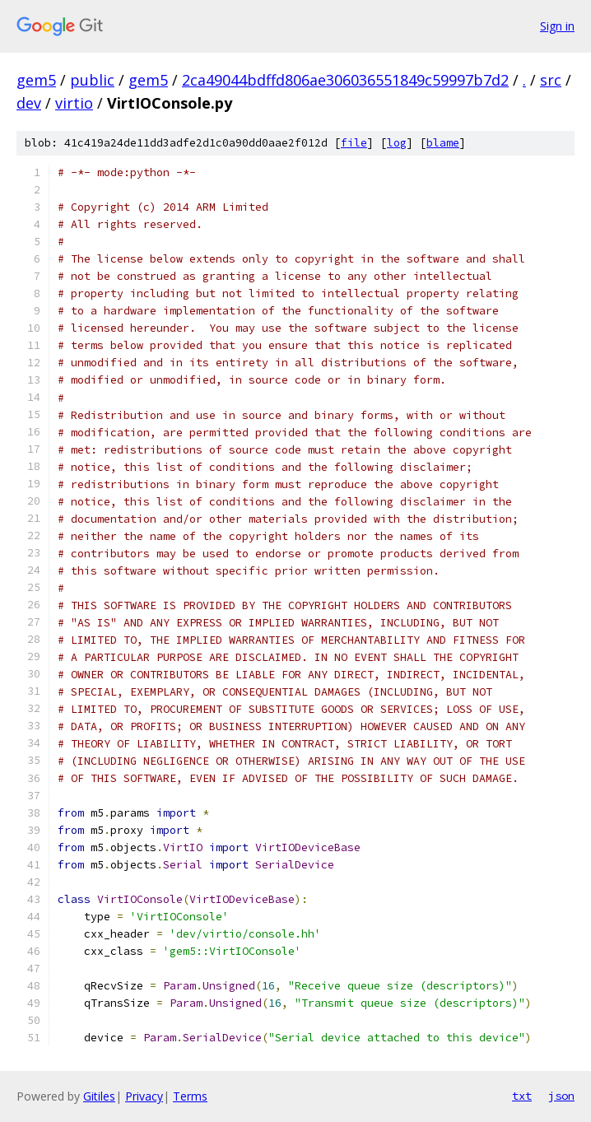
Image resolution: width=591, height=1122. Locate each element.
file (354, 143)
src (550, 80)
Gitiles (99, 1096)
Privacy (144, 1096)
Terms (190, 1096)
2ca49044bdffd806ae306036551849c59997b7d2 (345, 80)
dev (28, 103)
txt (522, 1095)
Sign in (557, 26)
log (397, 143)
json (561, 1095)
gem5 (36, 80)
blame (442, 143)
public (92, 80)
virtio (74, 103)
